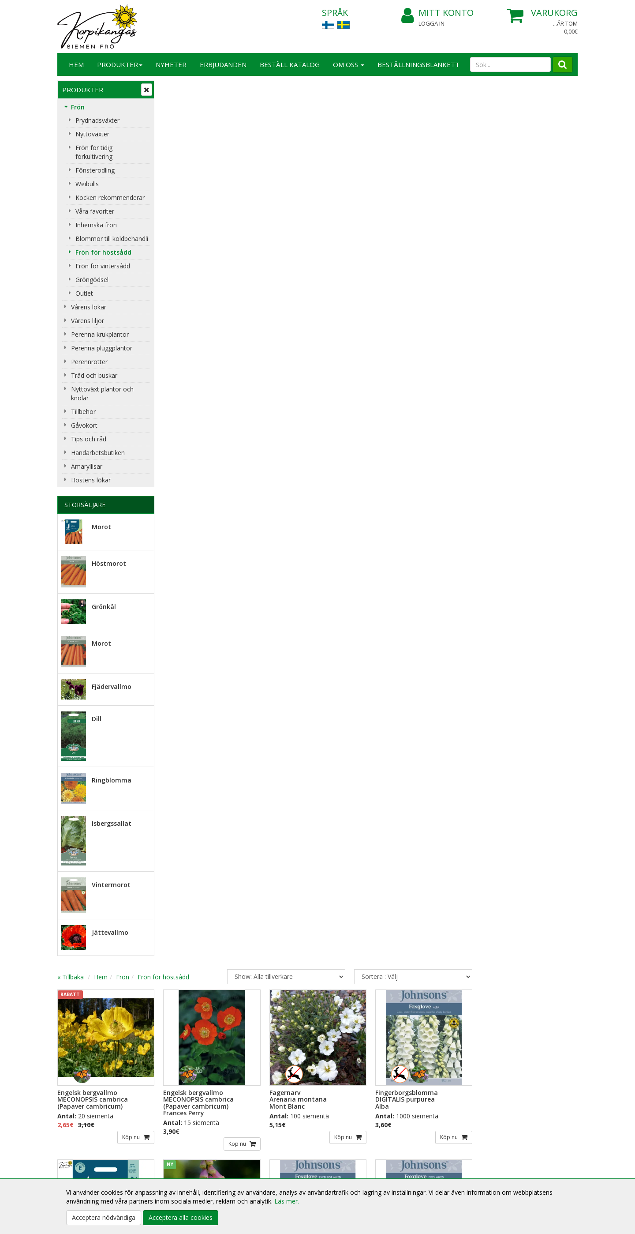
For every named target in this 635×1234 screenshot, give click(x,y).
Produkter (119, 64)
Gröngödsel (91, 279)
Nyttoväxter (92, 134)
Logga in (431, 23)
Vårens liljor (87, 320)
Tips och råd (88, 439)
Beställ (183, 1062)
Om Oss (348, 64)
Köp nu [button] (237, 252)
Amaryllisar (86, 466)
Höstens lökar (91, 480)
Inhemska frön (96, 225)
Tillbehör (83, 411)
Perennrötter (89, 361)
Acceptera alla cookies (181, 1217)
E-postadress (189, 1026)
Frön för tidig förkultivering (93, 152)
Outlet (84, 293)
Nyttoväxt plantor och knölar (102, 393)
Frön (78, 107)
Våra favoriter (94, 211)
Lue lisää (344, 1057)
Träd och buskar (94, 375)
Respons (71, 1161)
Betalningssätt (184, 1174)
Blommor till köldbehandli (111, 238)
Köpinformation (186, 1134)
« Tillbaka (176, 92)
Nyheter (171, 64)
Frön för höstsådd (103, 252)
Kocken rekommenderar (110, 197)
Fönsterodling (95, 170)
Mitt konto (437, 13)
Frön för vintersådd (102, 266)
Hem (76, 64)
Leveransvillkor (185, 1148)
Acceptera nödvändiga (103, 1217)
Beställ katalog (290, 64)
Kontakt (70, 1148)
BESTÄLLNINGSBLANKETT (418, 64)
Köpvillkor (178, 1161)
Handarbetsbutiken (98, 452)
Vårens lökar (88, 307)
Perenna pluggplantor (101, 348)
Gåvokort (84, 425)
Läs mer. (286, 1201)
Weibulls (87, 184)
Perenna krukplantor (100, 334)
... (555, 946)
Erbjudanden (223, 64)
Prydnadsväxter (97, 120)
